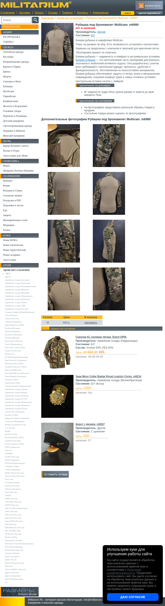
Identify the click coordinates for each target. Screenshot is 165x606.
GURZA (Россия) (12, 457)
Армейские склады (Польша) (17, 396)
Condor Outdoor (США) (14, 444)
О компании (7, 12)
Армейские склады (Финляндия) (18, 402)
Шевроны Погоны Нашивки (18, 170)
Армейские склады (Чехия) (16, 409)
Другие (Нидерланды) (14, 579)
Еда (5, 210)
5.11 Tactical (10, 428)
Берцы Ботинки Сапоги (16, 145)
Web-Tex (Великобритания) (16, 508)
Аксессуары (9, 259)
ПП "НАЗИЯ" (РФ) (13, 531)
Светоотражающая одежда (17, 125)
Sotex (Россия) (11, 492)
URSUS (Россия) (12, 505)
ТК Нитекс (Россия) (13, 534)
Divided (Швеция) (12, 338)
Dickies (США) (11, 537)
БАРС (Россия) (11, 511)
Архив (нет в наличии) (70, 18)
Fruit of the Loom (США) (15, 347)
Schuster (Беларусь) (13, 489)
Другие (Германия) (12, 576)
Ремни (6, 185)
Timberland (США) (12, 383)
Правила (67, 12)
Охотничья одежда (13, 51)
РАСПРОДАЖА (11, 36)
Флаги (6, 165)
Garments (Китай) (12, 553)
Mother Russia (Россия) (14, 473)
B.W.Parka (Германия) (14, 547)
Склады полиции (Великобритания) (19, 312)
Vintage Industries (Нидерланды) (18, 386)
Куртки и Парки (11, 66)
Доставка (24, 12)
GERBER (9, 454)
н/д (6, 582)
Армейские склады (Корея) (16, 392)
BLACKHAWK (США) (14, 437)
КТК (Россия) (10, 524)
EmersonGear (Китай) (13, 341)
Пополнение (11, 26)
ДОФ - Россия (11, 560)
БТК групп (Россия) (13, 515)
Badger (8, 431)
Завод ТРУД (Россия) (13, 521)
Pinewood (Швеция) (13, 370)
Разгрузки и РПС (12, 200)
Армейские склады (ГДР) (15, 306)
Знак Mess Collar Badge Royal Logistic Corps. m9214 (108, 376)
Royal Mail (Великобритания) (17, 373)
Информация (100, 12)
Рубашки (8, 86)
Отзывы (53, 12)
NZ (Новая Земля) (12, 482)
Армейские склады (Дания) (16, 389)
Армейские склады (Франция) (17, 293)
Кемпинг (8, 180)
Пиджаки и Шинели (14, 130)
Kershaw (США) (11, 415)
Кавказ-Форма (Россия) (14, 563)
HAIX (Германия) (12, 460)
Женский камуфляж (13, 135)
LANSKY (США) (12, 466)
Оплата (39, 12)
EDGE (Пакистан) (12, 447)
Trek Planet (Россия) (13, 502)
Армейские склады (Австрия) (17, 280)
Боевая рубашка (85, 60)
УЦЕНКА (8, 41)
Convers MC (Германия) (14, 412)
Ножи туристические (14, 249)
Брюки (6, 71)
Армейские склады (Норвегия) (17, 299)
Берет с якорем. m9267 (90, 424)
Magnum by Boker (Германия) (17, 418)
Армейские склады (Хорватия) (17, 405)
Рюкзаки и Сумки (12, 190)
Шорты (7, 76)
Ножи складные (11, 254)
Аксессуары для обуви (15, 155)
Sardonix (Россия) (12, 486)
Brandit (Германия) (12, 331)
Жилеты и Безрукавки (15, 106)
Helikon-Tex (10, 354)
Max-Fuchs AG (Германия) (15, 360)
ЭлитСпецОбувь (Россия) (15, 569)
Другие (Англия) (12, 572)
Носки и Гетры (11, 150)
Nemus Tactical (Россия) (14, 476)
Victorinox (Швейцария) (14, 421)
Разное (7, 230)
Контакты (82, 12)
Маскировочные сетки (15, 220)
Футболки (8, 91)
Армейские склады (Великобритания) (20, 286)
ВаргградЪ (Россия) (13, 518)
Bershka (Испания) (12, 328)
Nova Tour (9, 479)
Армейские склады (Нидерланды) (19, 296)
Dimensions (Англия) (13, 540)
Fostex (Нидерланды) (13, 344)
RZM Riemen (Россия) (14, 550)
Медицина (8, 225)
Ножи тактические (13, 245)
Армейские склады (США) (16, 302)
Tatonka (8, 495)
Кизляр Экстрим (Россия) (15, 425)
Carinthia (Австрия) (13, 441)
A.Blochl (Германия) (13, 322)
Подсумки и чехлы (13, 205)
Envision (8, 450)
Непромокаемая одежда (16, 61)
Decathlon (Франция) (13, 335)
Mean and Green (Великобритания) (19, 544)
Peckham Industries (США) (16, 367)
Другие (101, 31)
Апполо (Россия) (12, 318)
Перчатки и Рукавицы (15, 115)
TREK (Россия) (11, 499)
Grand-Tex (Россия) (13, 351)
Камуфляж (47, 18)
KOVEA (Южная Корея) (15, 463)
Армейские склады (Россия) (16, 309)
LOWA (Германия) (12, 470)
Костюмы (8, 56)
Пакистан (9, 566)
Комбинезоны (10, 101)
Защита (7, 215)
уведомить (90, 322)
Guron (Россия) (11, 315)
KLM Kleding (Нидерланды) (16, 357)
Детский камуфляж (13, 120)
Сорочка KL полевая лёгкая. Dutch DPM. (101, 336)
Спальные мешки (12, 195)
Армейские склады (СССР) (16, 399)
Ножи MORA (10, 240)
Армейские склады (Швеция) (17, 290)
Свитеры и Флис (12, 81)
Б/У (93, 35)
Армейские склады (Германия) (17, 283)
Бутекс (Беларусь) (12, 556)
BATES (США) (11, 434)
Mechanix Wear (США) (14, 363)
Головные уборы (12, 111)
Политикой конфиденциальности (124, 571)
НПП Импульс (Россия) (14, 527)
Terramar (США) (11, 380)
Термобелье (9, 96)
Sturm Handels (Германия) (15, 376)
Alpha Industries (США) (14, 325)
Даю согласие (132, 597)
